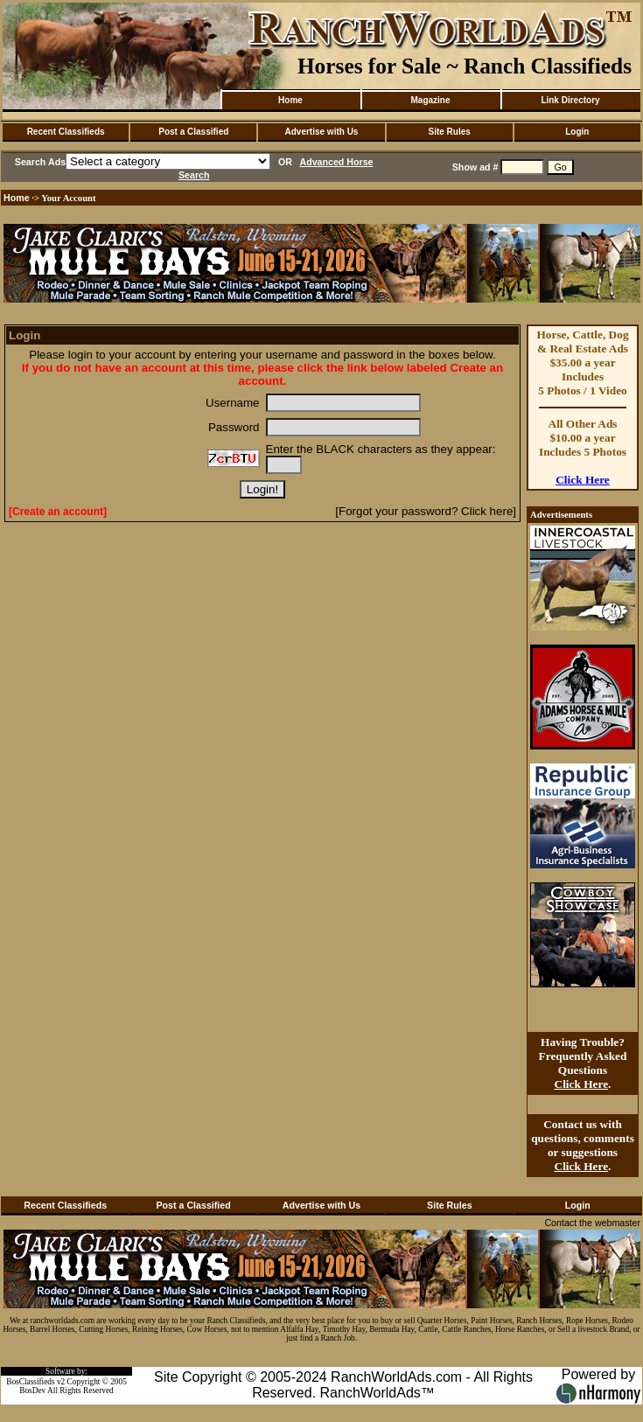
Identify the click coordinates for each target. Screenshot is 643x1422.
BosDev (32, 1390)
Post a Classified (193, 131)
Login (577, 131)
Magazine (430, 100)
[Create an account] (58, 511)
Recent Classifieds (66, 131)
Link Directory (570, 100)
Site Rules (449, 131)
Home (290, 100)
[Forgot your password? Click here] (425, 511)
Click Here (583, 479)
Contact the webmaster (592, 1222)
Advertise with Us (322, 131)
